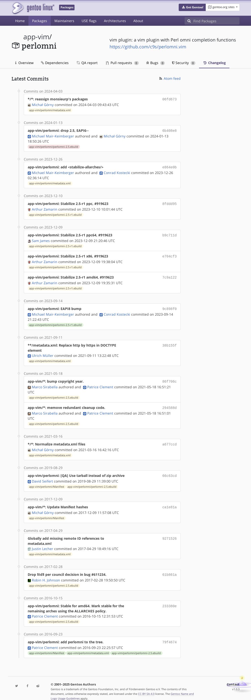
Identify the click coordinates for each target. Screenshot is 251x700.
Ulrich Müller (42, 351)
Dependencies (55, 62)
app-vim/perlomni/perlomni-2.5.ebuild (53, 146)
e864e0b (169, 166)
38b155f (169, 341)
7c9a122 (169, 274)
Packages (39, 20)
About (138, 20)
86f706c (169, 377)
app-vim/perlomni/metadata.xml (50, 109)
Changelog (214, 62)
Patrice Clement (100, 382)
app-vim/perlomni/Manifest (46, 481)
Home (20, 20)
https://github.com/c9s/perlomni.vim (148, 47)
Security (183, 62)
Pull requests (122, 62)
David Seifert (42, 475)
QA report (87, 62)
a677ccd (169, 439)
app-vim (36, 36)
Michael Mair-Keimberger (53, 135)
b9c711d (169, 233)
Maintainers (64, 20)
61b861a (169, 568)
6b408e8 (169, 130)
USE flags (89, 20)
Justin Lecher (42, 542)
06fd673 (169, 99)
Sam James (41, 238)
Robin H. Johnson (46, 573)
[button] (192, 7)
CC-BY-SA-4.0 (146, 686)
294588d (169, 403)
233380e (169, 599)
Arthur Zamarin (44, 207)
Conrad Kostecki (117, 171)
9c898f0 (169, 305)
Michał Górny (43, 104)
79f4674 (169, 635)
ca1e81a (169, 501)
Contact (233, 677)
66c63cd (169, 470)
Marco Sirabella (45, 382)
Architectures (115, 20)
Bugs (155, 62)
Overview (24, 62)
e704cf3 (169, 253)
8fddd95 (169, 202)
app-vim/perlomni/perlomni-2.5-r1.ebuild (55, 213)
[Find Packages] (216, 21)
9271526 (169, 532)
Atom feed (169, 78)
